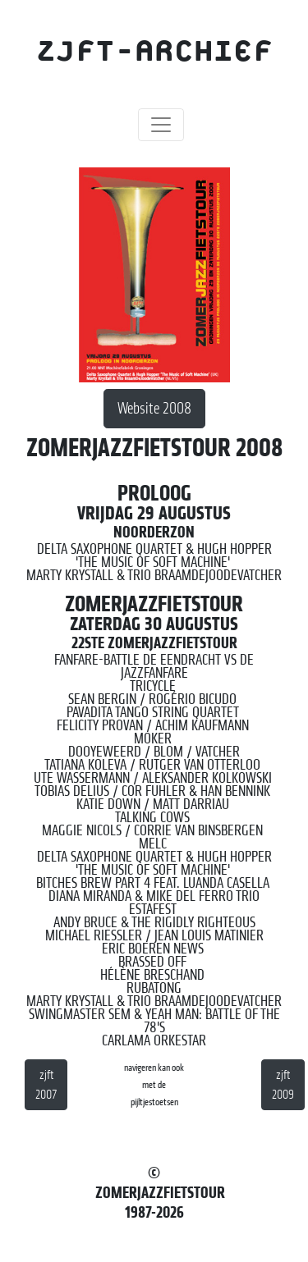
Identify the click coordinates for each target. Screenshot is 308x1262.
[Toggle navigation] (161, 124)
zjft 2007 (46, 1085)
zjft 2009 (283, 1085)
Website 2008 (154, 408)
